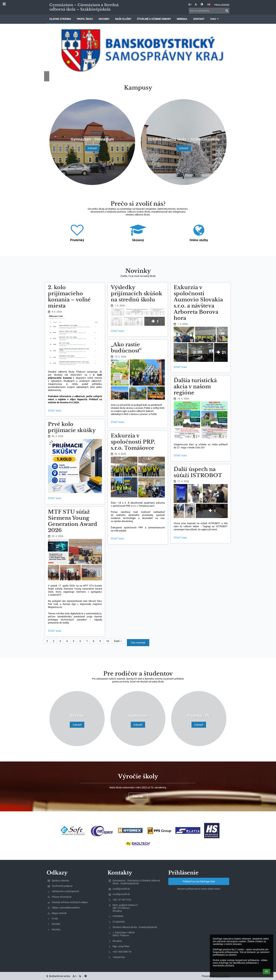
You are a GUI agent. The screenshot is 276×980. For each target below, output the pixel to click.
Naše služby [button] (123, 18)
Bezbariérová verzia (59, 976)
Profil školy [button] (85, 18)
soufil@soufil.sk (121, 888)
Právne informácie (61, 896)
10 (107, 641)
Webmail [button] (182, 18)
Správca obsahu (60, 880)
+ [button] (190, 4)
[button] (209, 4)
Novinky (56, 929)
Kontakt (56, 923)
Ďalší (118, 641)
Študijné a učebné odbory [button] (154, 18)
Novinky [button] (104, 18)
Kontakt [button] (199, 18)
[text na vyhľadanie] (209, 11)
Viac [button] (214, 18)
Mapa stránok (59, 913)
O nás (55, 918)
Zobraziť (92, 148)
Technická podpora (62, 885)
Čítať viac (55, 411)
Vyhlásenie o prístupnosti (65, 891)
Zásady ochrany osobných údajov (70, 902)
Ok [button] (266, 971)
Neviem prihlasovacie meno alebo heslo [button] (198, 888)
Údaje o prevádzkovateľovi (66, 907)
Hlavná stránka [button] (60, 18)
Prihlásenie (221, 4)
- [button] (196, 4)
